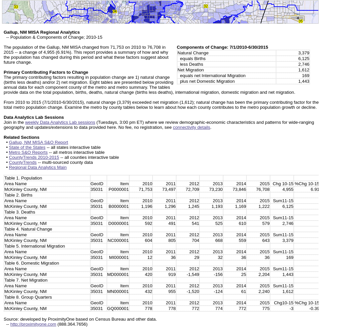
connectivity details (191, 127)
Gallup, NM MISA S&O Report (38, 142)
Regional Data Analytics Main (38, 167)
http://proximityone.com (33, 324)
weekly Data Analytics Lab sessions (60, 122)
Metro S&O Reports (28, 152)
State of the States (27, 147)
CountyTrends (23, 162)
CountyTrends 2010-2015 (34, 157)
